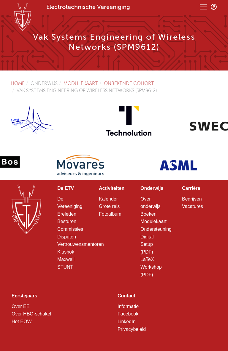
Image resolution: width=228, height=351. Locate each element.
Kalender (108, 198)
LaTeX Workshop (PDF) (151, 267)
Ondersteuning (156, 229)
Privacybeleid (132, 329)
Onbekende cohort (129, 83)
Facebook (128, 313)
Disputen (66, 236)
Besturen (66, 221)
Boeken (148, 214)
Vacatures (192, 206)
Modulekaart (81, 83)
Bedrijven (192, 198)
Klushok (65, 251)
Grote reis (109, 206)
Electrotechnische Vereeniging (88, 6)
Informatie (128, 306)
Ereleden (66, 214)
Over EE (20, 306)
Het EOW (22, 321)
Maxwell (66, 259)
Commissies (70, 229)
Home (18, 83)
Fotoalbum (110, 214)
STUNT (65, 267)
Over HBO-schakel (31, 313)
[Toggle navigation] (203, 6)
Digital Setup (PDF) (146, 244)
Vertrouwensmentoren (80, 244)
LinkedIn (127, 321)
